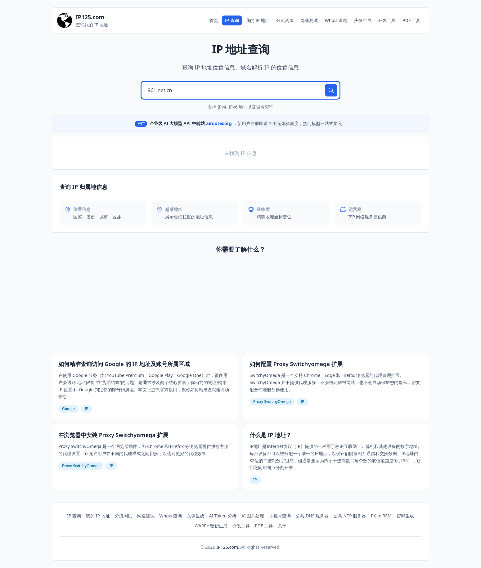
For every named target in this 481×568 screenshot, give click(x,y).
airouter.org (219, 123)
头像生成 (362, 20)
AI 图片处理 (252, 516)
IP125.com (227, 547)
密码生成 (405, 516)
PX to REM (381, 516)
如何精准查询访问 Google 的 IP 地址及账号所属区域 (124, 364)
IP (86, 408)
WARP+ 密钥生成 (211, 526)
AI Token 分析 (222, 516)
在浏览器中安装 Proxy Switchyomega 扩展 (113, 435)
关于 (282, 526)
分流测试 (285, 20)
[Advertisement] (240, 304)
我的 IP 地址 (258, 20)
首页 (213, 20)
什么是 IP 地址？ (270, 435)
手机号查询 (280, 516)
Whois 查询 (336, 20)
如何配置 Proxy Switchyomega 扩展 (296, 364)
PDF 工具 (411, 20)
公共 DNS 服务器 (312, 516)
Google (68, 408)
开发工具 (387, 20)
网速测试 (309, 20)
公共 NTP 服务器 (350, 516)
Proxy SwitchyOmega (272, 401)
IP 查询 (232, 20)
